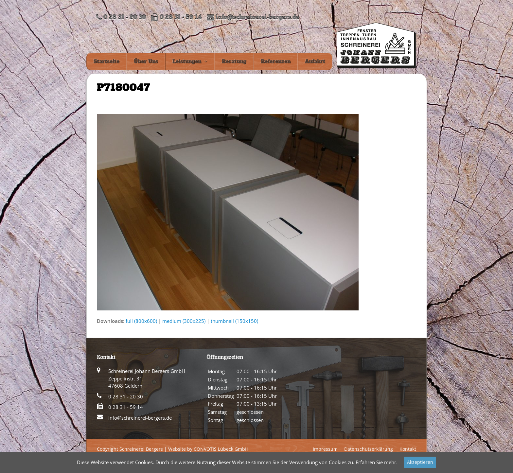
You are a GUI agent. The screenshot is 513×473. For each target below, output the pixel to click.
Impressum (325, 449)
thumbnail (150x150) (234, 321)
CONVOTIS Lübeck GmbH (221, 449)
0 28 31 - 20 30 (125, 396)
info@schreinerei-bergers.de (257, 17)
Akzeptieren (420, 462)
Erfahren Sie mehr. (377, 462)
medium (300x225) (183, 321)
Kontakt (407, 449)
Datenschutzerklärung (368, 449)
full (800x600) (141, 321)
